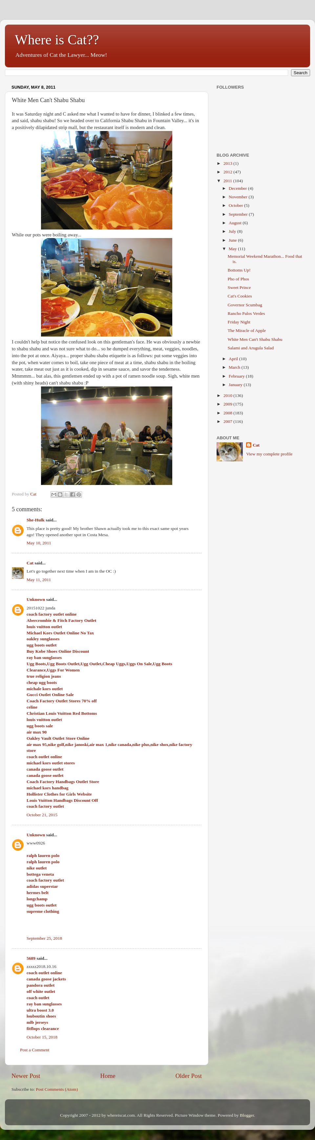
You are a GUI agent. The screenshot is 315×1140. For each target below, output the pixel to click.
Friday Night (239, 321)
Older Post (189, 1075)
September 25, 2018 (44, 938)
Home (108, 1075)
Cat (30, 562)
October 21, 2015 (42, 814)
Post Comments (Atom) (57, 1089)
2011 (228, 180)
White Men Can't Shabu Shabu (255, 339)
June (233, 240)
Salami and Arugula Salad (251, 347)
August (235, 222)
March (235, 367)
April (234, 358)
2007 (228, 421)
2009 (228, 404)
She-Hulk (36, 519)
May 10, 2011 (39, 542)
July (233, 231)
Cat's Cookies (240, 296)
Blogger (247, 1115)
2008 (228, 412)
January (236, 384)
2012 (228, 171)
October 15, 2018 (42, 1037)
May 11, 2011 (39, 579)
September (239, 214)
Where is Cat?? (57, 39)
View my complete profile (269, 453)
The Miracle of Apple (247, 330)
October (236, 205)
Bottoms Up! (239, 270)
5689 (31, 958)
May (233, 248)
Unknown (36, 599)
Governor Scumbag (245, 304)
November (238, 196)
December (238, 188)
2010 (228, 395)
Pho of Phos (238, 278)
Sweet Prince (239, 287)
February (237, 376)
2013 (228, 163)
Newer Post (25, 1075)
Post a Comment (34, 1049)
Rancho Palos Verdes (246, 313)
